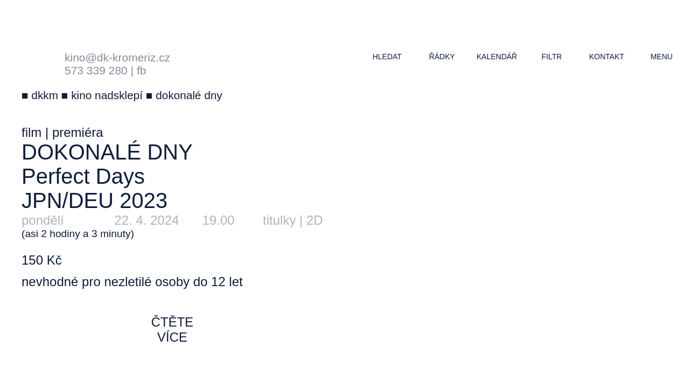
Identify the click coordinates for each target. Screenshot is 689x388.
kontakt (606, 56)
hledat (387, 56)
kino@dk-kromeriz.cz (117, 57)
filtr (552, 56)
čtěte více (172, 329)
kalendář (496, 56)
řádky (442, 56)
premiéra (77, 132)
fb (141, 70)
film (31, 132)
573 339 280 (96, 70)
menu (661, 56)
